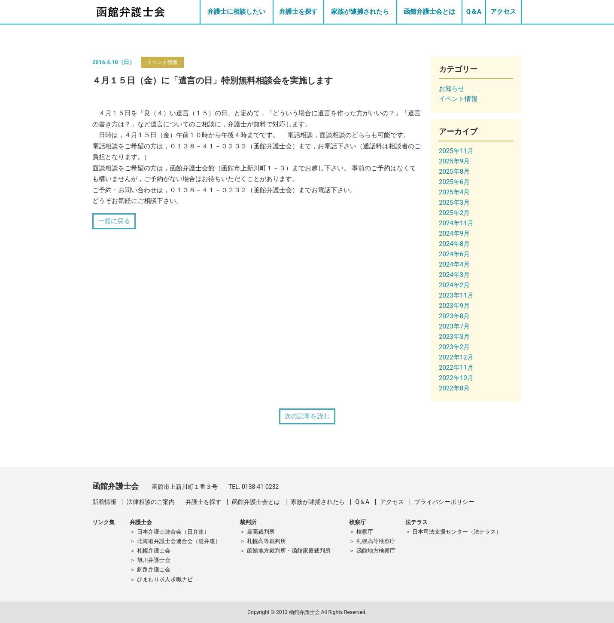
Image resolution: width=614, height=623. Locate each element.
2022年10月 (456, 378)
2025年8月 (454, 171)
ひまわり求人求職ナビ (165, 579)
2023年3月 (454, 337)
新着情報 (104, 501)
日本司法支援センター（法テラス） (457, 531)
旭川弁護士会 (153, 560)
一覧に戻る (114, 221)
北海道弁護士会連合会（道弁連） (179, 541)
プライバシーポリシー (444, 501)
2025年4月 (454, 192)
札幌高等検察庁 (375, 541)
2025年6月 (454, 182)
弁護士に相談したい (236, 11)
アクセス (503, 11)
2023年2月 (454, 347)
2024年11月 (456, 223)
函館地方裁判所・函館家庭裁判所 (289, 550)
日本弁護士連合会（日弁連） (173, 531)
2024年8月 (454, 244)
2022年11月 (456, 367)
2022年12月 (456, 357)
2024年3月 (454, 275)
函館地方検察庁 (375, 550)
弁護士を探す (298, 11)
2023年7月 (454, 326)
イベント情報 (162, 62)
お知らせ (452, 88)
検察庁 (364, 531)
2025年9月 (454, 161)
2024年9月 (454, 233)
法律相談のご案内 (151, 501)
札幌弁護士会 (153, 550)
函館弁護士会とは (429, 11)
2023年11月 (456, 295)
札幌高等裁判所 (266, 541)
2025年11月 (456, 151)
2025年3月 (454, 202)
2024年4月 (454, 264)
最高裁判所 (261, 531)
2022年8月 (454, 388)
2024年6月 (454, 254)
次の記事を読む (307, 416)
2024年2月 (454, 285)
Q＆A (473, 11)
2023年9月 (454, 306)
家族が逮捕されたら (360, 11)
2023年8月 (454, 316)
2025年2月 (454, 213)
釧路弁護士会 (153, 569)
